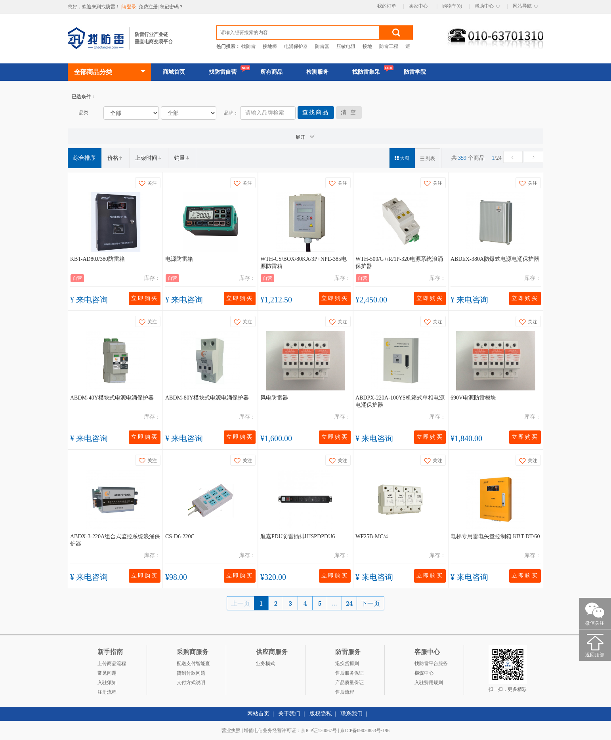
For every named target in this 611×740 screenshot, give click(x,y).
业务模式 (265, 663)
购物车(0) (452, 6)
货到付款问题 (191, 673)
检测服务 (317, 72)
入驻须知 (106, 682)
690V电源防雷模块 (473, 398)
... (334, 603)
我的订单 (386, 6)
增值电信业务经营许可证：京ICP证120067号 (290, 730)
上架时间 (148, 158)
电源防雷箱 (179, 259)
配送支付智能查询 (193, 664)
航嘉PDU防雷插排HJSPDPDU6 (297, 536)
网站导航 (522, 6)
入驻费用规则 (428, 682)
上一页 (240, 603)
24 (349, 603)
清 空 (349, 112)
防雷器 (322, 46)
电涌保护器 (296, 46)
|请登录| (130, 7)
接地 (367, 46)
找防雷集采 (366, 72)
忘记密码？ (171, 7)
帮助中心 (484, 6)
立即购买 (144, 298)
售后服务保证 (349, 673)
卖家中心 (418, 6)
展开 (305, 136)
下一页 (370, 603)
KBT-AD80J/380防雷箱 (97, 259)
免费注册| (149, 7)
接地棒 (270, 46)
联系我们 (351, 714)
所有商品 (271, 72)
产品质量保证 (349, 682)
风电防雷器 (274, 398)
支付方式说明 (191, 682)
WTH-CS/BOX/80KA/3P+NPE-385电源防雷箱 (303, 262)
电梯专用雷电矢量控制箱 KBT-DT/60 (495, 536)
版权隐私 (320, 714)
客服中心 (423, 673)
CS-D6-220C (180, 536)
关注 (148, 183)
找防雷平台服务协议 (431, 664)
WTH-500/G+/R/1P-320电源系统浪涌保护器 (399, 262)
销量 (182, 158)
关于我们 (289, 714)
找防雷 (248, 46)
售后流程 (344, 692)
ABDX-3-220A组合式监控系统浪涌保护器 (115, 540)
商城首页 (174, 72)
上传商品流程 (111, 663)
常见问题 (106, 673)
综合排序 (84, 158)
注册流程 (106, 692)
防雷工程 (388, 46)
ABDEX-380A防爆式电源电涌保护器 (495, 259)
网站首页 (258, 714)
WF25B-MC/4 (371, 536)
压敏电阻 (345, 46)
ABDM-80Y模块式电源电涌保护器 (207, 398)
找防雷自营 (223, 72)
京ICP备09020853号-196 (365, 730)
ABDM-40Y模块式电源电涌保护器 (112, 398)
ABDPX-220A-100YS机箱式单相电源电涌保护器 (400, 401)
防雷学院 (415, 72)
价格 (115, 158)
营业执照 (231, 730)
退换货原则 (347, 663)
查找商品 (315, 112)
